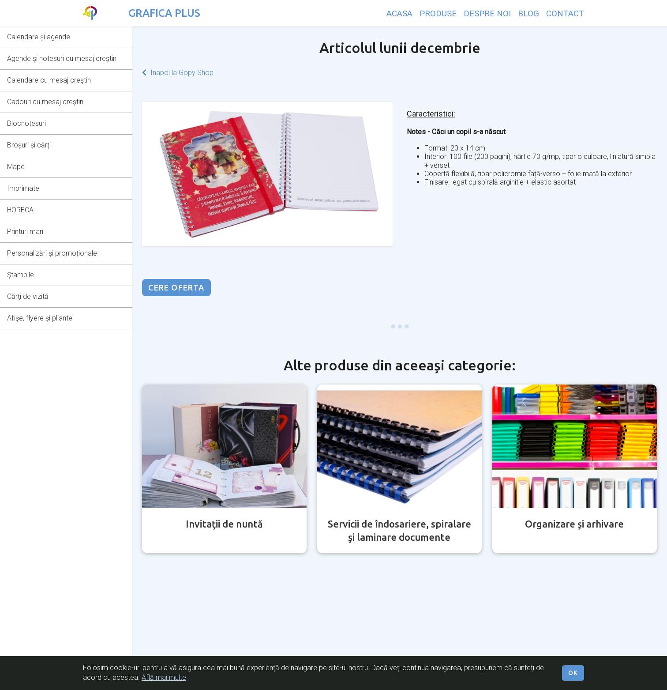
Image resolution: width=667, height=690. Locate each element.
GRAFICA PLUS (164, 13)
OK (573, 672)
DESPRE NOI (487, 13)
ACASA (399, 13)
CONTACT (565, 13)
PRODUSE (438, 13)
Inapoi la (178, 72)
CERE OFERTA (176, 287)
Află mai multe (164, 677)
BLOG (528, 13)
